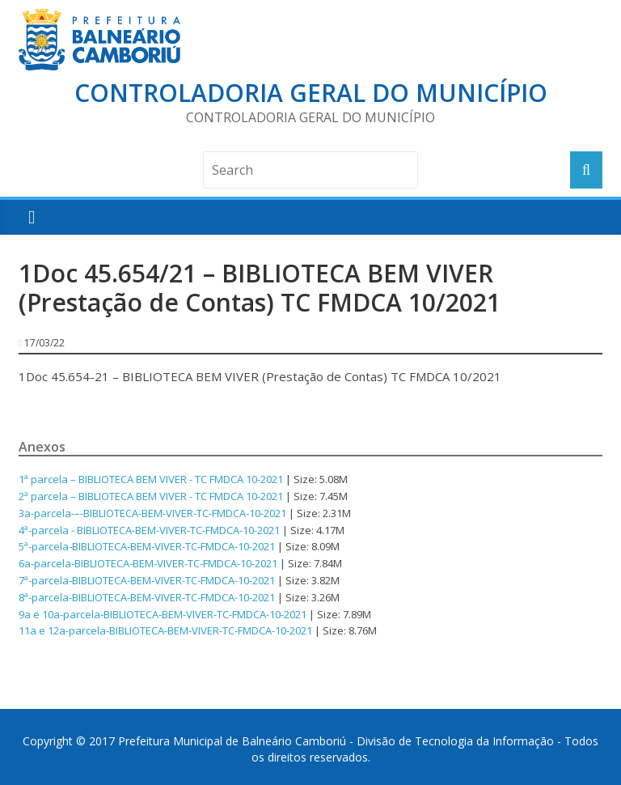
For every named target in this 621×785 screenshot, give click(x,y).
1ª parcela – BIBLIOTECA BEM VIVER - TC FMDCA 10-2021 (151, 479)
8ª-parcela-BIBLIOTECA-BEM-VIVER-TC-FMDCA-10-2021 (147, 597)
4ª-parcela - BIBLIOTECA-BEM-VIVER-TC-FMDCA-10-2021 (149, 530)
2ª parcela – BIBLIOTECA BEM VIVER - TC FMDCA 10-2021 (151, 496)
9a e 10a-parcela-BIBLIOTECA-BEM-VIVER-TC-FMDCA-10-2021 (162, 614)
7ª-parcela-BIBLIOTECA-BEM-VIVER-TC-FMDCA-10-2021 (147, 580)
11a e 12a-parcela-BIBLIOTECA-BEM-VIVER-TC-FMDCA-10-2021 (165, 630)
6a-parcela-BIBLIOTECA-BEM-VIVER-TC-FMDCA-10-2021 (148, 563)
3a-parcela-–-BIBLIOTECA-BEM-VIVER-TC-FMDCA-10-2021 (152, 513)
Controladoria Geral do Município (310, 92)
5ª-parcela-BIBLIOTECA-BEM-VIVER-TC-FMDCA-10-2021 (147, 546)
